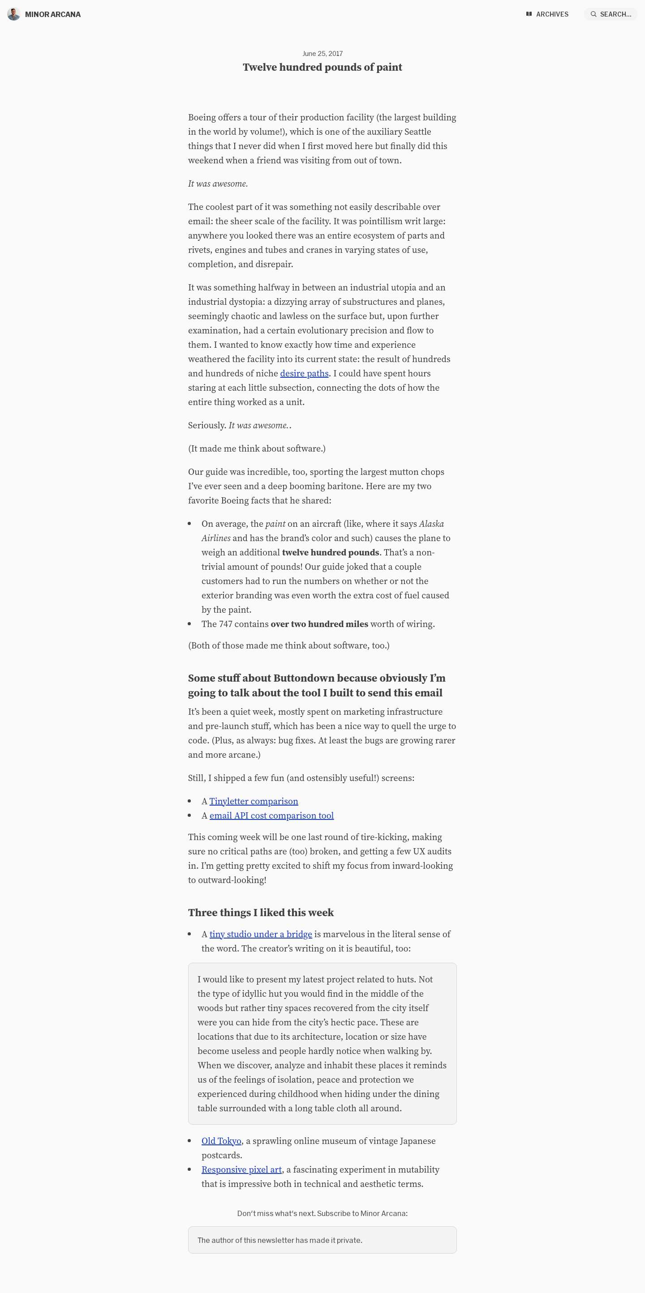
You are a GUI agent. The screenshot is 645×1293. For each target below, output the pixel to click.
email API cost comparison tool (272, 815)
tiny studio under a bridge (261, 934)
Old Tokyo (221, 1141)
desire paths (304, 373)
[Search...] (611, 14)
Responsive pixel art (242, 1169)
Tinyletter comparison (254, 801)
